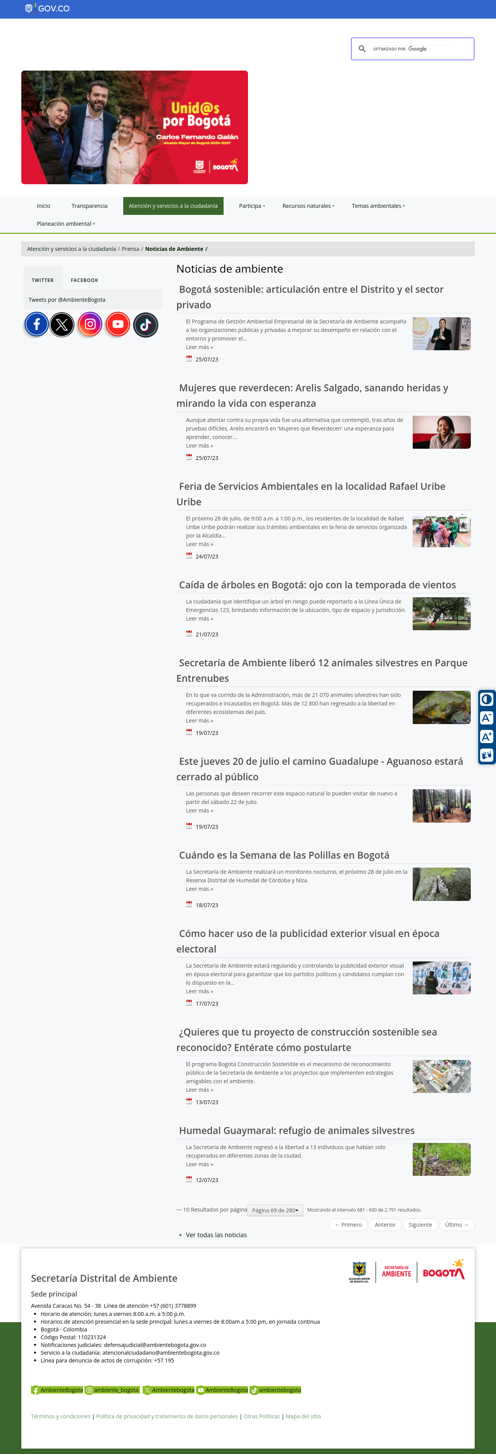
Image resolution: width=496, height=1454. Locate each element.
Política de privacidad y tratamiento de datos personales (167, 1416)
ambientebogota (275, 1389)
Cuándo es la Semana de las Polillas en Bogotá (282, 855)
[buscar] (411, 49)
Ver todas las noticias (216, 1235)
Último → (457, 1224)
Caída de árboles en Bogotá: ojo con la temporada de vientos (316, 584)
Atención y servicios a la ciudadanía (71, 248)
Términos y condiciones (60, 1416)
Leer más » (199, 347)
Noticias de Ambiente (174, 248)
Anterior (385, 1224)
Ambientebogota (169, 1389)
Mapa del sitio (303, 1416)
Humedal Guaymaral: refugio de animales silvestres (295, 1130)
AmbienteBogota (57, 1389)
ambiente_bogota (112, 1389)
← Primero (348, 1224)
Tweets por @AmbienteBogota (67, 299)
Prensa (131, 248)
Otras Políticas (262, 1416)
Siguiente (420, 1224)
